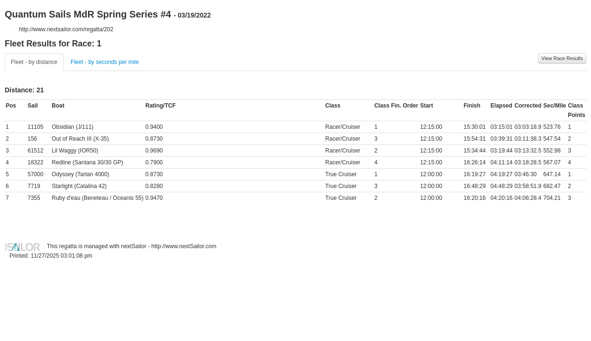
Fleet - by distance (34, 62)
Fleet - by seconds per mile (105, 62)
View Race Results (562, 58)
